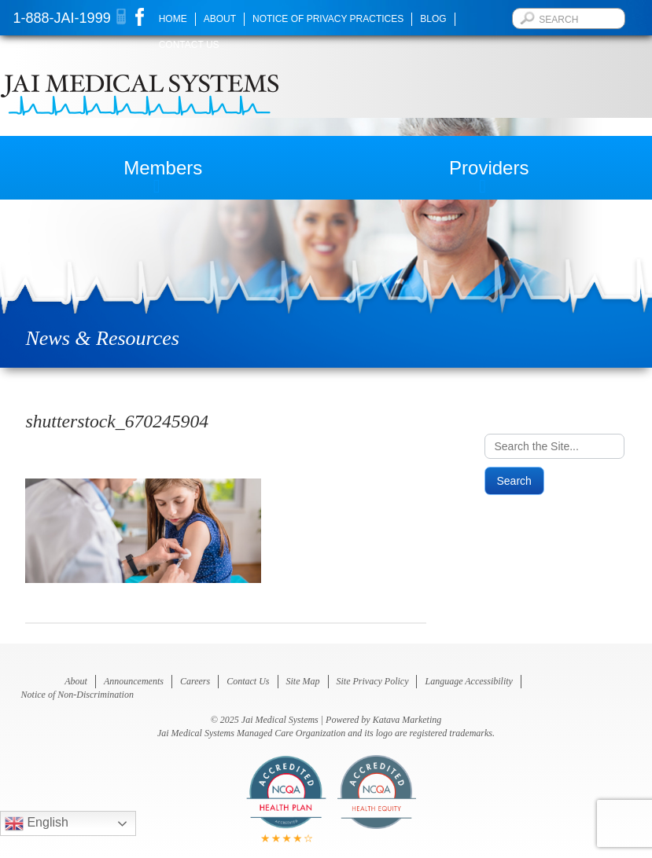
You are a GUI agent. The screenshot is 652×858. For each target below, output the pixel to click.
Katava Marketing (407, 719)
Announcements (134, 681)
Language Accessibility (468, 681)
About (220, 18)
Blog (433, 18)
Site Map (303, 681)
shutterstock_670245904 (116, 421)
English (36, 823)
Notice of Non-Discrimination (77, 694)
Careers (195, 681)
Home (173, 18)
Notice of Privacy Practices (327, 18)
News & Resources (102, 338)
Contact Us (189, 44)
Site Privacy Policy (373, 681)
